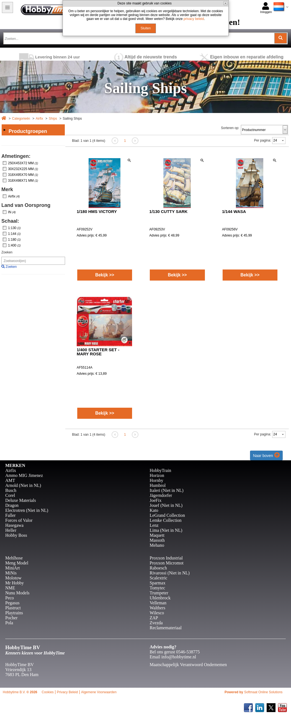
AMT (10, 480)
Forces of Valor (18, 520)
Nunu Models (17, 592)
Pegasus (12, 602)
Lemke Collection (166, 520)
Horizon (157, 475)
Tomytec (157, 588)
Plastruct (13, 607)
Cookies (47, 692)
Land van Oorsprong (25, 205)
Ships (53, 118)
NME (10, 588)
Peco (9, 597)
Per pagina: (262, 140)
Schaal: (10, 221)
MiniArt (12, 568)
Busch (10, 490)
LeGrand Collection (167, 515)
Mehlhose (14, 558)
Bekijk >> (104, 275)
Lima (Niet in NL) (166, 530)
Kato (154, 510)
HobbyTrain (160, 470)
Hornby (156, 480)
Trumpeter (159, 592)
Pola (9, 622)
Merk (7, 189)
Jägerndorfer (161, 495)
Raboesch (158, 568)
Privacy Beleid (67, 692)
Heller (10, 530)
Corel (10, 495)
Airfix (39, 118)
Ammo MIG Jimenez (24, 475)
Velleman (158, 602)
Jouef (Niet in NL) (166, 505)
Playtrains (14, 612)
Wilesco (157, 612)
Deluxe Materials (20, 500)
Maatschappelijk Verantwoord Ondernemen (188, 664)
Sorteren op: (230, 128)
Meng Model (16, 563)
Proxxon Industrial (166, 558)
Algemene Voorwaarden (99, 692)
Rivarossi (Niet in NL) (170, 573)
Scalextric (159, 578)
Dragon (12, 505)
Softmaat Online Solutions (263, 692)
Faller (10, 515)
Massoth (157, 540)
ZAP (154, 617)
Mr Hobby (14, 583)
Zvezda (156, 622)
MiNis (11, 573)
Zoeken (6, 252)
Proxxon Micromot (167, 563)
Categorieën (21, 118)
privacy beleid (194, 19)
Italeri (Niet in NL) (167, 490)
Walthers (157, 607)
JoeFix (156, 500)
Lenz (154, 525)
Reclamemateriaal (166, 627)
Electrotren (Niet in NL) (26, 510)
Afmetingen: (15, 156)
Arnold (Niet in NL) (23, 485)
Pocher (11, 617)
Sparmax (158, 583)
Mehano (157, 545)
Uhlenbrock (160, 597)
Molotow (13, 578)
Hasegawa (14, 525)
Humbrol (158, 485)
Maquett (157, 535)
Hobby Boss (16, 535)
